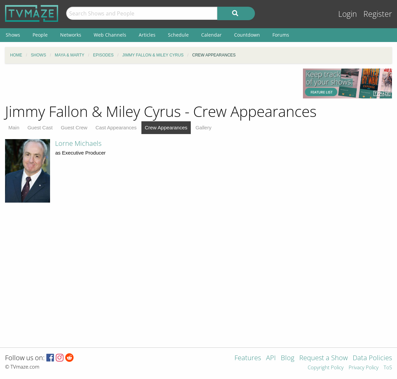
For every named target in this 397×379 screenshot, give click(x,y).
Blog (287, 358)
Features (247, 358)
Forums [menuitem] (280, 35)
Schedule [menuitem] (178, 35)
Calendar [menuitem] (211, 35)
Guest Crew (74, 127)
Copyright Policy (326, 368)
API (271, 358)
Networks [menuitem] (70, 35)
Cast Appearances (116, 127)
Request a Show (323, 358)
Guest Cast (40, 127)
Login (347, 14)
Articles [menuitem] (147, 35)
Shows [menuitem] (13, 35)
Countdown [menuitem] (247, 35)
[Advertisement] (149, 84)
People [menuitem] (40, 35)
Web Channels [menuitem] (110, 35)
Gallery (203, 127)
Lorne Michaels (78, 143)
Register (377, 14)
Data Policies (372, 358)
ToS (388, 368)
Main (13, 127)
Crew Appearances (166, 127)
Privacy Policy (364, 368)
